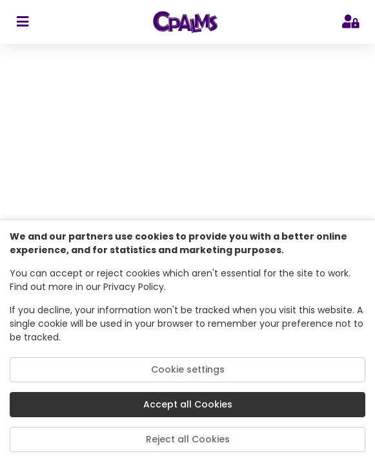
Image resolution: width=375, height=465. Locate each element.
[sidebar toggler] (22, 22)
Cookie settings (188, 369)
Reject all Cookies (188, 439)
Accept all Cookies (187, 404)
